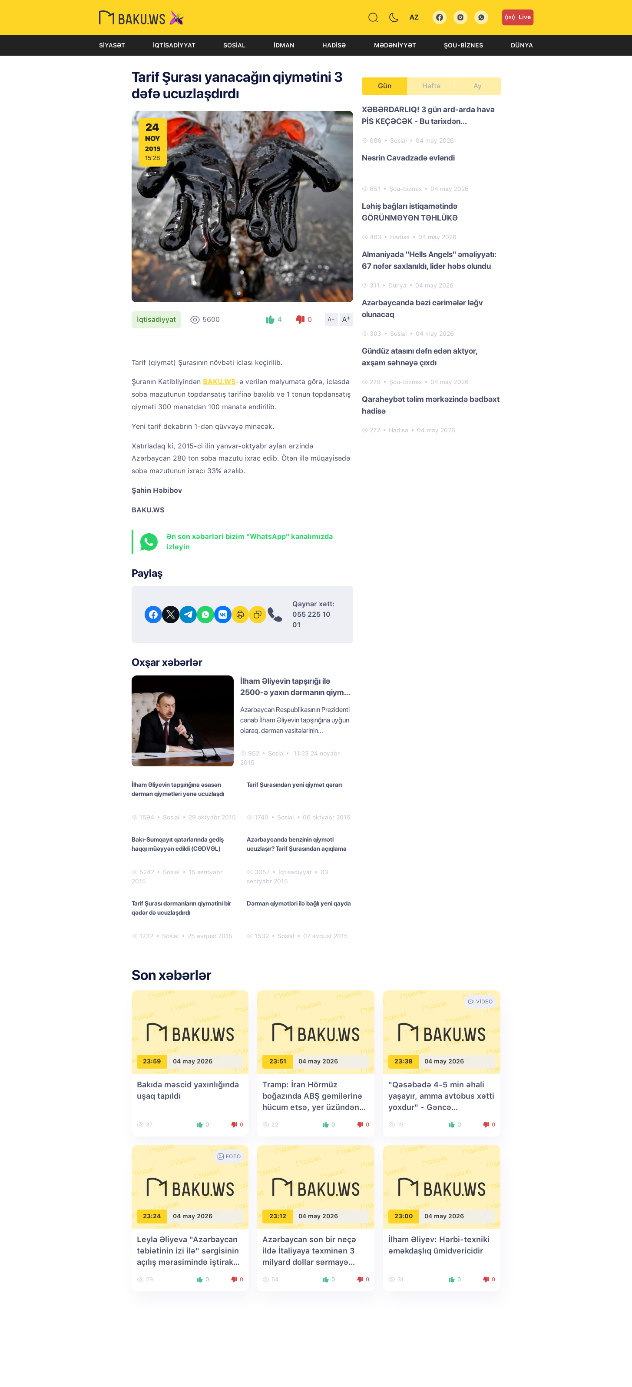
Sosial (234, 45)
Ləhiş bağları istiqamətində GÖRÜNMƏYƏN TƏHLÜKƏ (410, 211)
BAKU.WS (219, 382)
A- (331, 319)
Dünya (522, 45)
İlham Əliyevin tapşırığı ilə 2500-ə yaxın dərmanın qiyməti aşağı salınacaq (296, 692)
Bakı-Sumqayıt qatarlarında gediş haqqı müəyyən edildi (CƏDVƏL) (178, 844)
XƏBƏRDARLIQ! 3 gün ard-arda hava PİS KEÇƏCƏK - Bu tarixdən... (428, 115)
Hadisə (334, 45)
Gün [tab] (385, 86)
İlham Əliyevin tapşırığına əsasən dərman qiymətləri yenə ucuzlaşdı (178, 789)
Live (518, 17)
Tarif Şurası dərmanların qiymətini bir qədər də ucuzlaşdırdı (181, 908)
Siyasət (112, 45)
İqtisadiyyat (174, 45)
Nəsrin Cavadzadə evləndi (408, 157)
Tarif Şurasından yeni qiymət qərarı (294, 784)
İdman (284, 45)
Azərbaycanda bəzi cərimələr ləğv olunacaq (422, 308)
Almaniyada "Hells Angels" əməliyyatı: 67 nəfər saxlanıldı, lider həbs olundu (429, 260)
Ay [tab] (477, 86)
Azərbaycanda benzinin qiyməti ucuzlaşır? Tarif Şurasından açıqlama (297, 844)
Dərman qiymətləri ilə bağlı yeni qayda (299, 903)
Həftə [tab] (431, 86)
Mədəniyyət (395, 45)
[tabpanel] (431, 269)
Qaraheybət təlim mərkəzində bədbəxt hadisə (431, 404)
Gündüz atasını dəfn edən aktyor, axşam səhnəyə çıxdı (419, 356)
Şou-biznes (463, 45)
